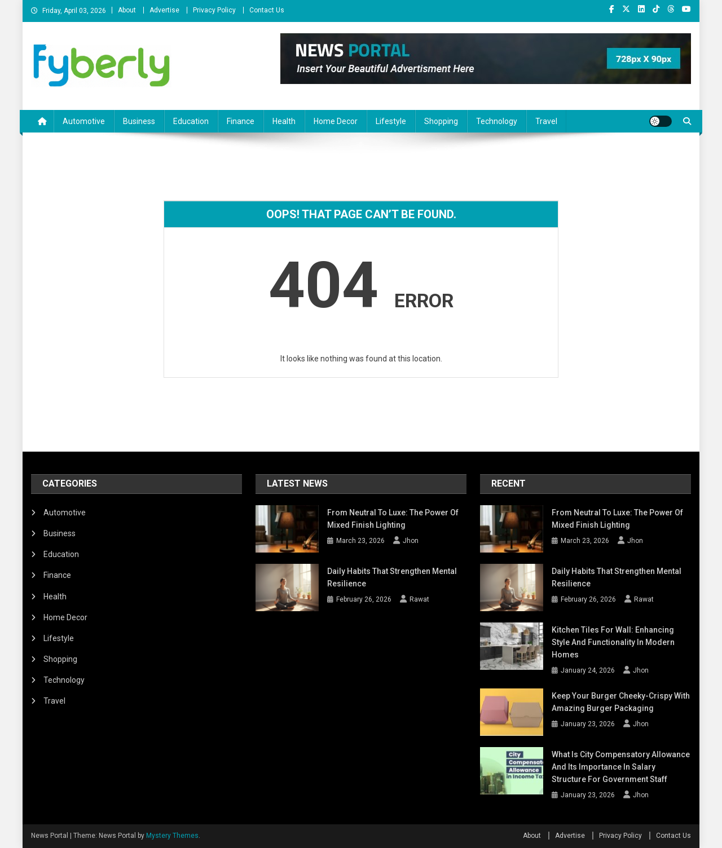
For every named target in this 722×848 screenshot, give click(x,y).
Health (284, 121)
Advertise (164, 10)
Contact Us (266, 10)
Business (139, 121)
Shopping (441, 121)
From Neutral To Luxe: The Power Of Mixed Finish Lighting (393, 518)
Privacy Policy (214, 10)
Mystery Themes (172, 836)
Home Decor (336, 121)
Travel (546, 121)
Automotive (84, 121)
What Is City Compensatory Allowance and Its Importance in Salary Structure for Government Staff (621, 767)
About (127, 10)
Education (191, 121)
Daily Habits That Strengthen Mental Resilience (392, 577)
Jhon (411, 541)
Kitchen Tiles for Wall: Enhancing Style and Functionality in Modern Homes (613, 642)
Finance (240, 121)
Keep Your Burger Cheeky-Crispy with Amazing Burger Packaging (621, 702)
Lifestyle (391, 121)
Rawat (419, 599)
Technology (496, 121)
